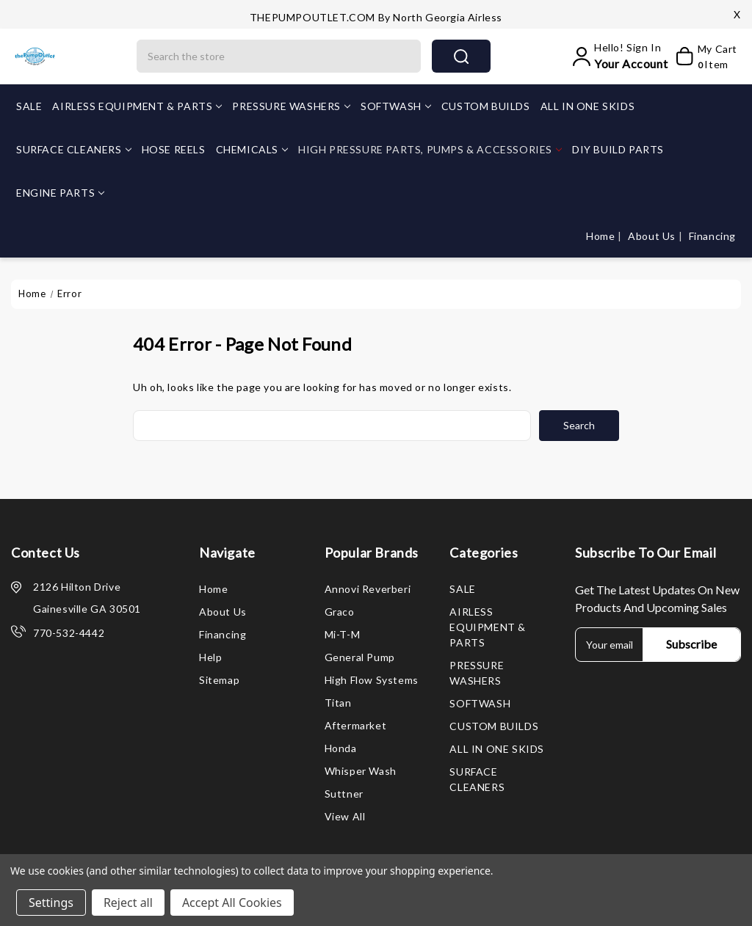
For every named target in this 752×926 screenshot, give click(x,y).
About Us (653, 236)
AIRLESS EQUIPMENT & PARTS (137, 106)
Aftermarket (356, 725)
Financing (712, 236)
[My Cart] (705, 56)
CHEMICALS (252, 149)
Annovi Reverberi (368, 589)
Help (210, 657)
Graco (340, 611)
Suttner (344, 793)
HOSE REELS (174, 149)
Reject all (128, 902)
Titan (338, 702)
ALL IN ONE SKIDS (587, 106)
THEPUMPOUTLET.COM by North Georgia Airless (376, 17)
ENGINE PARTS (60, 192)
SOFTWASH (396, 106)
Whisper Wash (361, 771)
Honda (341, 748)
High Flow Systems (372, 680)
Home (602, 236)
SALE (29, 106)
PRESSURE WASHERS (291, 106)
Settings (51, 902)
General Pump (360, 657)
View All (345, 816)
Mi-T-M (343, 634)
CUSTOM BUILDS (485, 106)
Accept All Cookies (232, 902)
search (461, 56)
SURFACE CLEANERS (73, 149)
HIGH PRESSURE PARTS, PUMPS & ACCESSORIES (430, 149)
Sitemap (219, 680)
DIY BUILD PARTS (618, 149)
